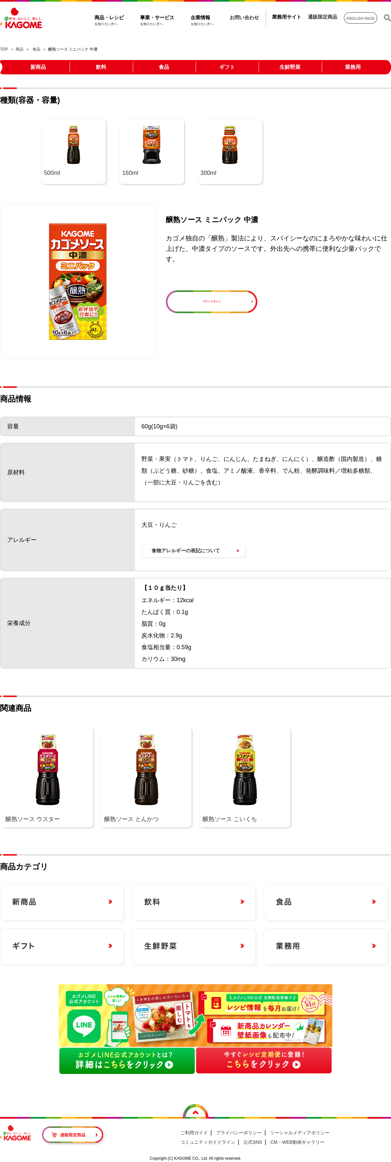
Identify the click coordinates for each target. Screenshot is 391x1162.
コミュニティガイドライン (208, 1142)
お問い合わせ (244, 17)
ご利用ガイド (194, 1132)
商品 (19, 49)
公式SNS (252, 1142)
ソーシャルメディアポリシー (299, 1132)
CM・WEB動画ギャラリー (297, 1142)
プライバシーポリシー (239, 1132)
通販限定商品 (322, 17)
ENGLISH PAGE (360, 18)
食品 (36, 49)
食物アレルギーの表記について (186, 550)
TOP (4, 49)
